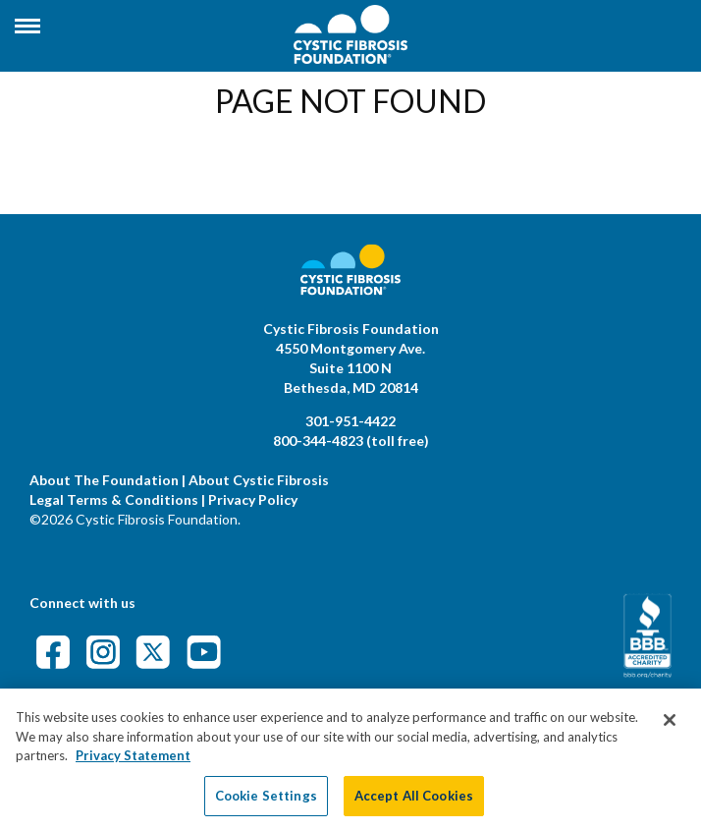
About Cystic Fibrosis (259, 479)
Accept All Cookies (413, 804)
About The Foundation (104, 479)
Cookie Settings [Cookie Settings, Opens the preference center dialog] (266, 804)
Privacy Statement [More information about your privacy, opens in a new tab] (133, 765)
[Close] (669, 729)
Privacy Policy (252, 499)
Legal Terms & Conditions (113, 499)
